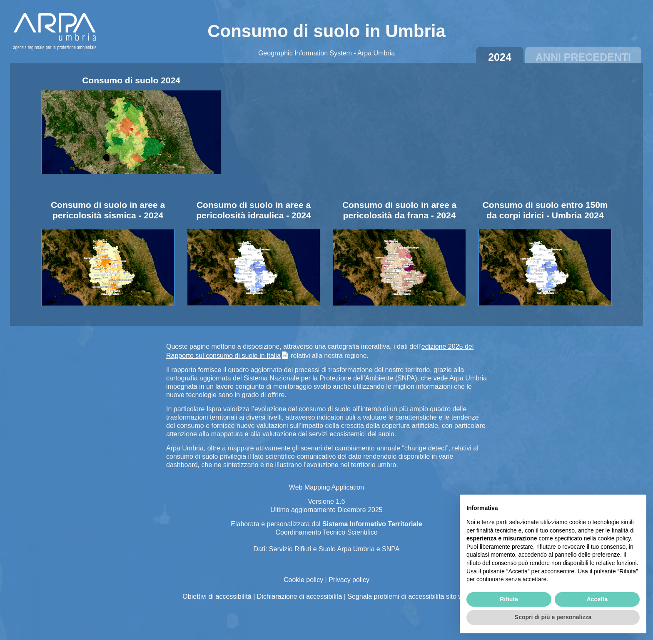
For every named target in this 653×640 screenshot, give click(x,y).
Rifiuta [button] (509, 599)
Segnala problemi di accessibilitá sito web (408, 596)
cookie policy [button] (614, 538)
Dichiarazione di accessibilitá (299, 596)
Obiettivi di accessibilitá (216, 596)
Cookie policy (303, 579)
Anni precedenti (583, 57)
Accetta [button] (597, 599)
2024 (499, 57)
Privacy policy (349, 579)
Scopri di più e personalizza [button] (553, 617)
